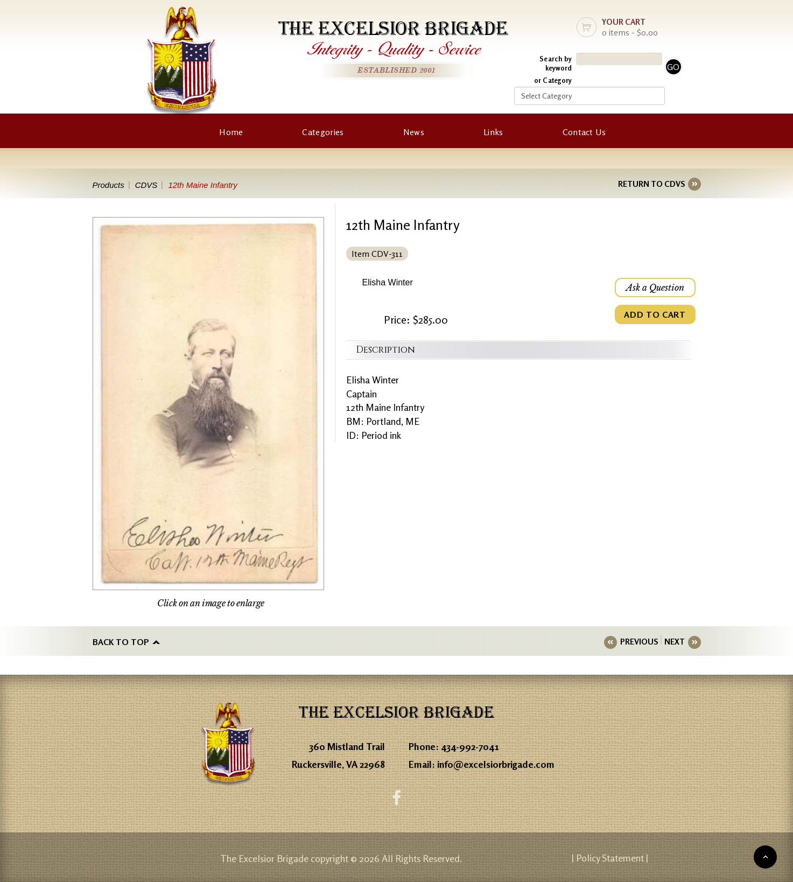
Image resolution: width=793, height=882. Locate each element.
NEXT (674, 641)
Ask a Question (655, 287)
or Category (553, 80)
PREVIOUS (639, 641)
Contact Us (584, 132)
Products (108, 185)
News (413, 132)
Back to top (121, 641)
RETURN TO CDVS (651, 184)
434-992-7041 (470, 746)
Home (231, 132)
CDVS (146, 185)
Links (493, 132)
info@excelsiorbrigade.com (496, 764)
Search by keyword (555, 63)
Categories (322, 132)
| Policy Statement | (610, 858)
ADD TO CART (654, 314)
